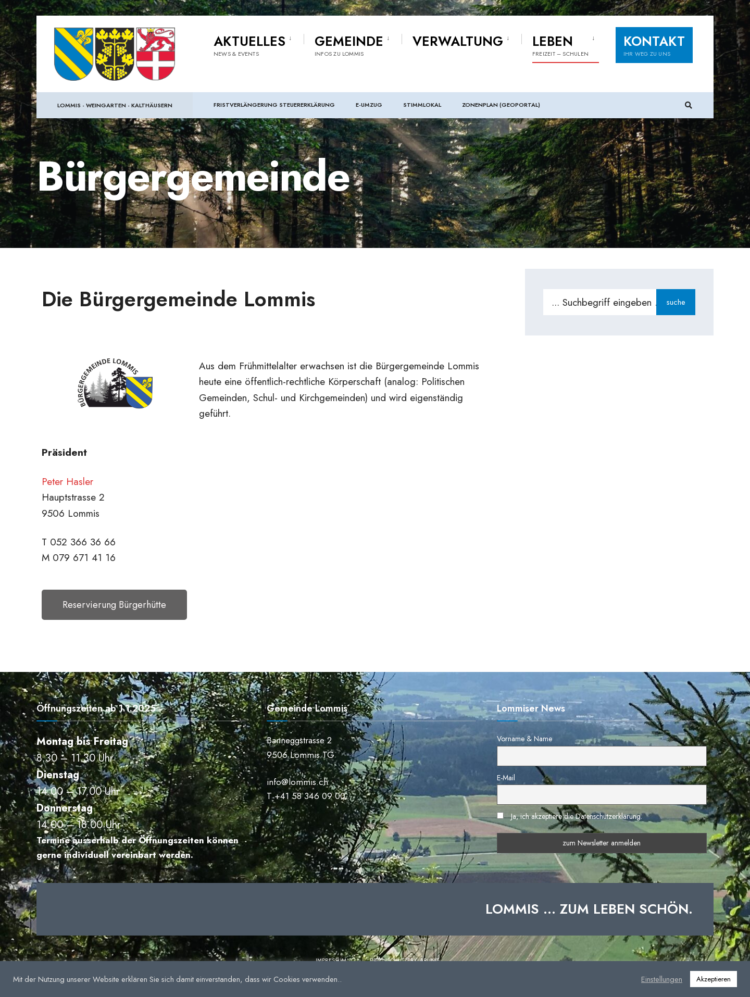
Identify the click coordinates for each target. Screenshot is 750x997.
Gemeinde (349, 45)
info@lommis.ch (297, 782)
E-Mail (506, 777)
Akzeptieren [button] (713, 979)
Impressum (331, 960)
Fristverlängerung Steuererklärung (274, 104)
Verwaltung (458, 41)
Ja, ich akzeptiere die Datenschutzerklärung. (576, 816)
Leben (560, 45)
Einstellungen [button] (661, 979)
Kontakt (654, 45)
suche (675, 302)
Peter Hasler (67, 482)
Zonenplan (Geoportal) (501, 104)
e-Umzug (369, 104)
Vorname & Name (524, 738)
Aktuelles (249, 45)
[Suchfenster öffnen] (688, 105)
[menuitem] (259, 43)
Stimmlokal (422, 104)
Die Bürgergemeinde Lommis (178, 299)
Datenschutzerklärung (405, 960)
